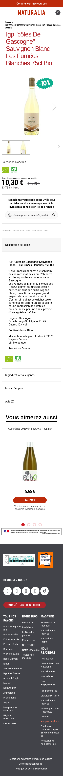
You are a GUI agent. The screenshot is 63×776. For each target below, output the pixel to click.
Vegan (6, 702)
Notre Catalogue (30, 650)
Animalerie (9, 692)
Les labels (27, 627)
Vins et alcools (11, 654)
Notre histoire (48, 671)
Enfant (6, 663)
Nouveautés (9, 688)
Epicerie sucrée (11, 639)
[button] (54, 106)
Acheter (30, 500)
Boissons (8, 649)
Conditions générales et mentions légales (30, 759)
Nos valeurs (47, 676)
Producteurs (28, 640)
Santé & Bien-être (12, 668)
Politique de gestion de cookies (31, 768)
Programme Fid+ (49, 690)
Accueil (8, 22)
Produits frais (10, 644)
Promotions (9, 697)
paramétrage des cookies (24, 605)
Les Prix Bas (9, 723)
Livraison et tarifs (50, 695)
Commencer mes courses (31, 3)
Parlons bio (28, 622)
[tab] (31, 244)
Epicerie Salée (10, 634)
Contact (45, 716)
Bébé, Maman (10, 658)
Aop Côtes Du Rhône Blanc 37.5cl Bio (30, 428)
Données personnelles (30, 763)
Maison (7, 683)
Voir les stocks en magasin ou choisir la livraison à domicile (29, 507)
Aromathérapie (11, 678)
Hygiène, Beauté (11, 673)
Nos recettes (28, 645)
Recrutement (47, 658)
